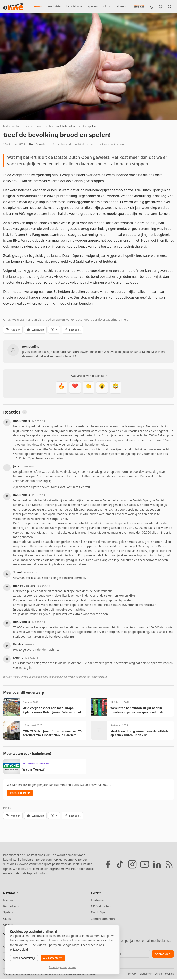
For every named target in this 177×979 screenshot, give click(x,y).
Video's (8, 925)
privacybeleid (19, 949)
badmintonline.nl (13, 126)
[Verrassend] (102, 387)
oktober (48, 126)
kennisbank (74, 6)
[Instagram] (132, 864)
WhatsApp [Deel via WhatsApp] (35, 329)
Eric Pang (33, 234)
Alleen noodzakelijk (24, 958)
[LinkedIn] (156, 864)
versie (158, 974)
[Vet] (61, 387)
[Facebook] (107, 864)
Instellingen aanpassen (62, 967)
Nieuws (8, 900)
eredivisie (54, 6)
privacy (132, 974)
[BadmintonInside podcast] (152, 6)
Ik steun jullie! (19, 793)
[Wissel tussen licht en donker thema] (161, 6)
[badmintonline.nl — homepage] (13, 6)
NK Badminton (101, 906)
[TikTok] (120, 864)
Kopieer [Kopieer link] (13, 330)
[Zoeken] (170, 6)
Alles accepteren (52, 958)
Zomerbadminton (103, 919)
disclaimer (146, 974)
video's (121, 6)
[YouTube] (144, 864)
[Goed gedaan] (88, 387)
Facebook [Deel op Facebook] (72, 329)
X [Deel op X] (54, 329)
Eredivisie (97, 900)
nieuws (37, 6)
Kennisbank (11, 906)
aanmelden (162, 954)
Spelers (8, 912)
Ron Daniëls (37, 144)
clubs (107, 6)
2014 (39, 126)
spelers (93, 6)
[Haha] (115, 387)
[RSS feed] (169, 864)
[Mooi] (75, 387)
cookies (169, 974)
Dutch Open (99, 912)
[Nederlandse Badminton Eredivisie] (139, 6)
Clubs (7, 919)
